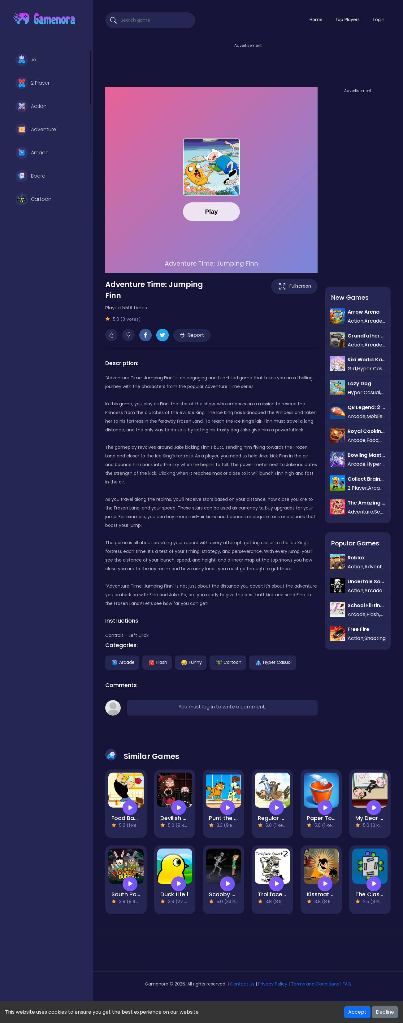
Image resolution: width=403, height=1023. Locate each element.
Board (30, 176)
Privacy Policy (272, 984)
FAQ (347, 984)
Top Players (347, 19)
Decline (385, 1012)
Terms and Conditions (315, 984)
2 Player (32, 83)
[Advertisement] (248, 63)
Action (30, 106)
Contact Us (243, 984)
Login (378, 19)
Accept (357, 1012)
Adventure (35, 129)
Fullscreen (294, 286)
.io (25, 60)
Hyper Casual (273, 662)
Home (316, 19)
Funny (191, 662)
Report (192, 335)
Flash (157, 662)
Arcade (32, 153)
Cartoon (33, 199)
